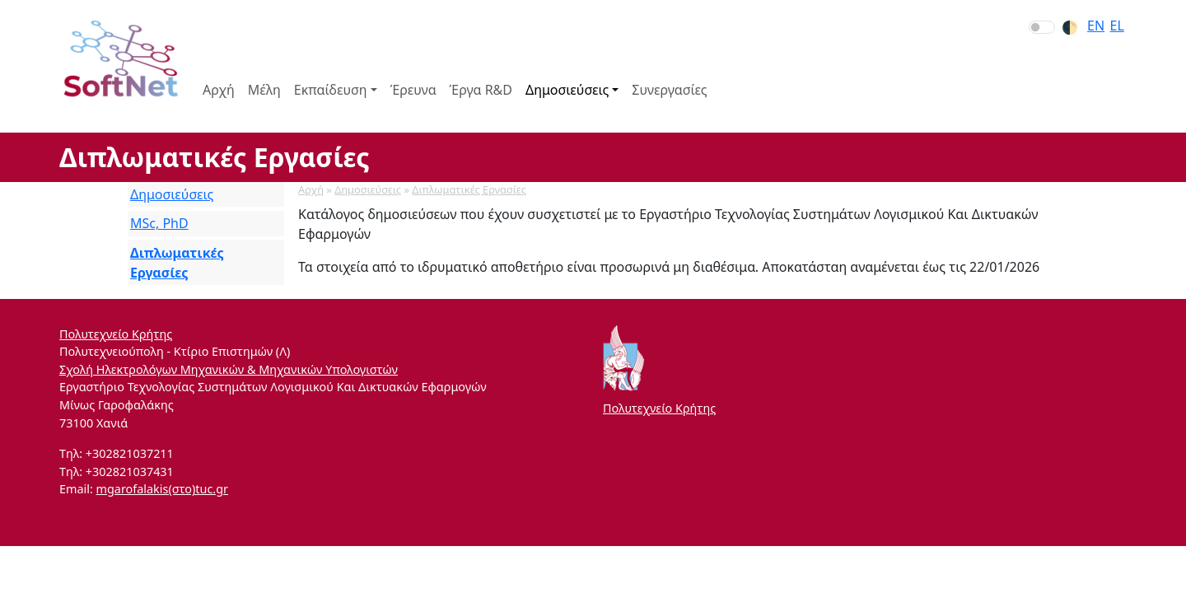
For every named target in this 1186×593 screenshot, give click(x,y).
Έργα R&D (481, 90)
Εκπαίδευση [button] (330, 90)
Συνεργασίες (669, 90)
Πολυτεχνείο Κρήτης (115, 334)
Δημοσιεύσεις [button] (567, 90)
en (1095, 25)
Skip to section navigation (1, 1)
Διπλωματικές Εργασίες (469, 189)
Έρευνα (413, 90)
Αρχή (219, 90)
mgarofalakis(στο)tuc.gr (162, 489)
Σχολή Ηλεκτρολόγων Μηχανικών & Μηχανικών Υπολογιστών (228, 369)
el (1117, 25)
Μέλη (264, 90)
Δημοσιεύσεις (367, 189)
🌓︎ (1070, 27)
